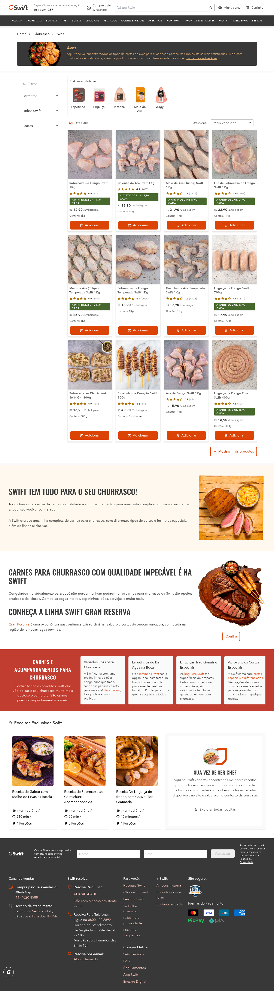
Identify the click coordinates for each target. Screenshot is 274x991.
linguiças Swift (194, 674)
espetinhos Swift (148, 674)
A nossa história (168, 885)
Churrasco (34, 20)
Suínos (77, 20)
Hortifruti (174, 20)
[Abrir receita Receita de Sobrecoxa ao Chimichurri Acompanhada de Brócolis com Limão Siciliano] (85, 781)
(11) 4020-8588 (26, 897)
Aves (65, 20)
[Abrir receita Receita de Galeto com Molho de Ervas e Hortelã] (33, 781)
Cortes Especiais (132, 20)
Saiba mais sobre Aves (201, 58)
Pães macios (112, 690)
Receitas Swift (134, 885)
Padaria (224, 20)
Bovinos (52, 20)
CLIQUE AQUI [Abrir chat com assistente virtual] (85, 894)
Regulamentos (134, 967)
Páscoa (17, 20)
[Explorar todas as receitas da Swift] (215, 809)
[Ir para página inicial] (18, 7)
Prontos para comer (199, 20)
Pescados (110, 20)
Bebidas (257, 20)
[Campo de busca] (162, 8)
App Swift (130, 974)
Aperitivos (155, 20)
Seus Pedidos (133, 954)
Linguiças (92, 20)
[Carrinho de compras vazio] (254, 8)
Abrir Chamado (86, 959)
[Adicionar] (89, 225)
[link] (43, 10)
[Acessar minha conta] (229, 8)
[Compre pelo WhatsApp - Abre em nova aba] (100, 7)
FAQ (126, 961)
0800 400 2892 (99, 919)
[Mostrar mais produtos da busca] (233, 451)
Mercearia (240, 20)
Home (22, 34)
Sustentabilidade (169, 904)
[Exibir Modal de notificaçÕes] (8, 972)
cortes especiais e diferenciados (245, 676)
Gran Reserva (19, 624)
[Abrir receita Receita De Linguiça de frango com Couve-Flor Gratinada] (137, 781)
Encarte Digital (134, 981)
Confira (231, 636)
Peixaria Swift (133, 899)
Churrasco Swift (135, 892)
